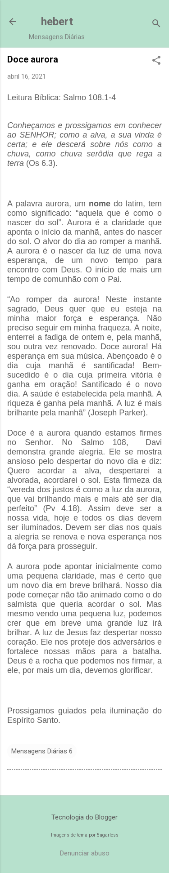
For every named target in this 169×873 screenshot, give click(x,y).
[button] (156, 61)
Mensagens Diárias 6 (42, 751)
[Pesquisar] (156, 24)
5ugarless (108, 835)
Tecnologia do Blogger (84, 817)
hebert (57, 21)
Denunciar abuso (85, 853)
